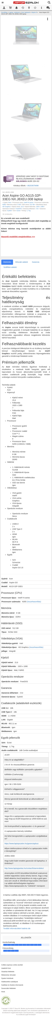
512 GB (32, 204)
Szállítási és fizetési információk (12, 985)
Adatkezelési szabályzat (9, 982)
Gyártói (9, 210)
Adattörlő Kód (6, 968)
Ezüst (18, 210)
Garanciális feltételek (8, 988)
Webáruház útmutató (8, 975)
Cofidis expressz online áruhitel (12, 965)
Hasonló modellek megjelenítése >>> (18, 236)
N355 (4, 204)
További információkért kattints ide (16, 928)
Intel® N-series (28, 202)
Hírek (3, 992)
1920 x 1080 (40, 206)
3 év (37, 208)
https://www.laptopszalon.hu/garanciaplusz (22, 843)
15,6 (22, 206)
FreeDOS (19, 208)
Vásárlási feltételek (7, 972)
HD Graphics (6, 206)
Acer (9, 202)
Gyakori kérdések (7, 978)
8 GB (19, 204)
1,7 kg (28, 210)
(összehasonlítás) (34, 602)
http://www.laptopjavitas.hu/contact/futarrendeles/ (24, 868)
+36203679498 (32, 186)
